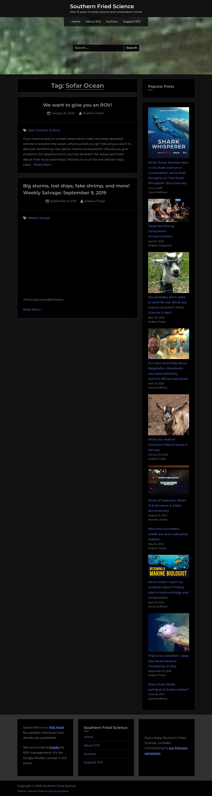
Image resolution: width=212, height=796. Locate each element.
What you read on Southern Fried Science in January (168, 444)
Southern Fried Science (102, 6)
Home (76, 21)
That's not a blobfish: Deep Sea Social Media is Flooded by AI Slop (168, 661)
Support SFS (131, 21)
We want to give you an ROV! (77, 105)
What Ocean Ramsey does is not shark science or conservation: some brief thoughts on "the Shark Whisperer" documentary (168, 173)
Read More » (43, 164)
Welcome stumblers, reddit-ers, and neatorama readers (168, 534)
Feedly (54, 747)
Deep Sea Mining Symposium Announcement (161, 231)
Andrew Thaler (93, 113)
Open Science (38, 130)
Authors (112, 21)
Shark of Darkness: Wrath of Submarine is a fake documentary (167, 505)
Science (54, 130)
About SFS (93, 21)
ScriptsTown (61, 791)
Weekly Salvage (39, 218)
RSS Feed (56, 727)
